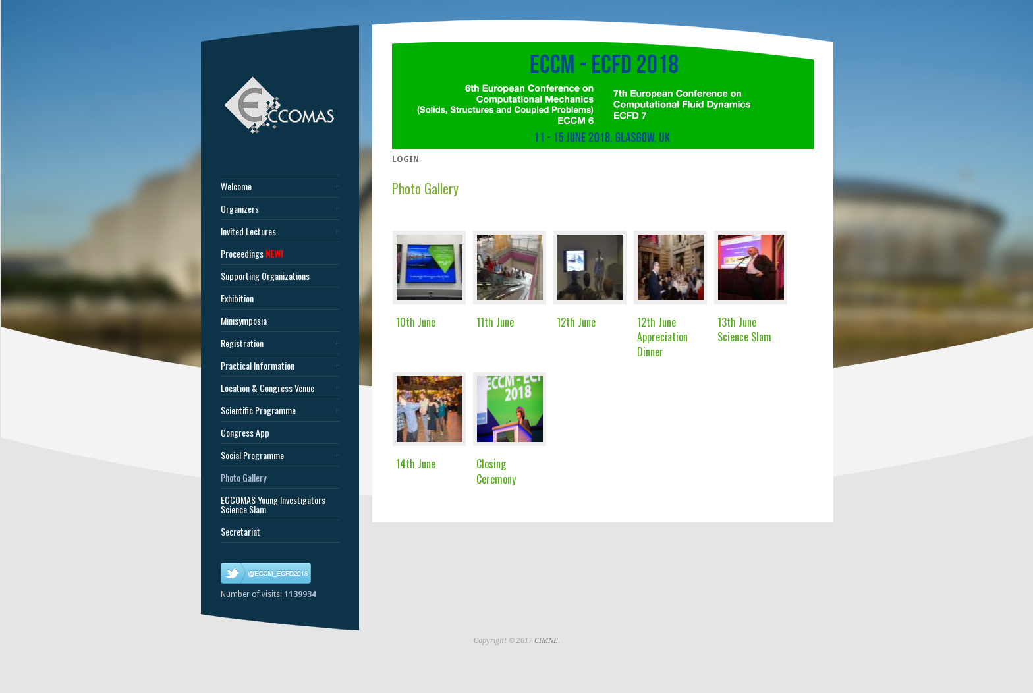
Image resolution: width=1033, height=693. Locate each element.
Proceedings (252, 253)
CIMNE (546, 640)
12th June (576, 322)
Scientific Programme (258, 410)
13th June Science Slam (744, 329)
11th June (495, 322)
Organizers (240, 208)
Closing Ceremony (496, 471)
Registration (242, 343)
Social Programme (252, 455)
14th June (415, 464)
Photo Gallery (243, 477)
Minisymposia (244, 320)
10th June (415, 322)
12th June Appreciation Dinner (662, 337)
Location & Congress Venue (267, 388)
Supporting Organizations (265, 276)
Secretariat (240, 531)
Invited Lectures (248, 231)
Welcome (236, 186)
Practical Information (257, 365)
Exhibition (237, 298)
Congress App (245, 432)
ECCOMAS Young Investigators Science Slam (273, 504)
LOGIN (405, 159)
